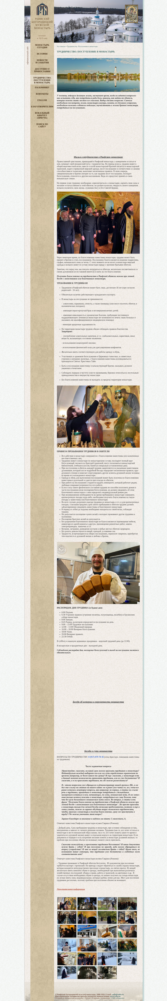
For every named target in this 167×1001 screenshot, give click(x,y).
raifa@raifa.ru (118, 994)
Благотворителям (42, 106)
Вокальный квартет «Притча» (42, 115)
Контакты (42, 94)
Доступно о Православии (42, 70)
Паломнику (42, 87)
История (42, 54)
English (42, 100)
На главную (61, 46)
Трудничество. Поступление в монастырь (42, 80)
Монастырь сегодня (42, 46)
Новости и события (42, 61)
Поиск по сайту (42, 125)
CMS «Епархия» (118, 998)
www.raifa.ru (115, 996)
